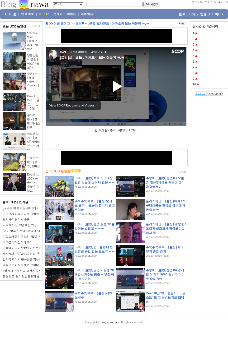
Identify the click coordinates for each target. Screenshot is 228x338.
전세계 (57, 14)
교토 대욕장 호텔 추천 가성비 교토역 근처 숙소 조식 (35, 225)
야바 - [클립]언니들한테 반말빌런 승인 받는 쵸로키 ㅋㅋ (95, 249)
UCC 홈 (10, 14)
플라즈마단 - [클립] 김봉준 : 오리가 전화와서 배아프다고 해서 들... (166, 228)
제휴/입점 (87, 14)
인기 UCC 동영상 (58, 171)
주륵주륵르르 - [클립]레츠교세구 (93, 295)
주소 (113, 130)
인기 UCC (27, 14)
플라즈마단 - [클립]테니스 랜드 (33, 121)
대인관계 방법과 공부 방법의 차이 (24, 214)
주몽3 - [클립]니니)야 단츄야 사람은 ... (33, 81)
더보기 (36, 26)
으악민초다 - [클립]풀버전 (33, 162)
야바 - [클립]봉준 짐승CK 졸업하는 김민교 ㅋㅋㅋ (95, 226)
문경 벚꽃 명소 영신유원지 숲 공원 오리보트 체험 (34, 276)
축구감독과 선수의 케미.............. (25, 242)
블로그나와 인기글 (15, 202)
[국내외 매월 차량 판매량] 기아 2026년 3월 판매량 (35, 208)
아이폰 (71, 14)
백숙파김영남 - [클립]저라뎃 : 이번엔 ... (32, 41)
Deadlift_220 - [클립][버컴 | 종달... (33, 102)
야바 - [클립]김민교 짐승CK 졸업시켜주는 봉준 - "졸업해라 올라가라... (94, 274)
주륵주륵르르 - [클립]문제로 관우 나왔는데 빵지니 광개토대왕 (95, 205)
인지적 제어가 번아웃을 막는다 (22, 259)
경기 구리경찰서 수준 (16, 219)
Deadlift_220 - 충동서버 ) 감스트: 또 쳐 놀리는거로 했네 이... (165, 297)
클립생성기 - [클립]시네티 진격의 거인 (33, 141)
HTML (133, 130)
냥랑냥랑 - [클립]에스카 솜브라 (33, 61)
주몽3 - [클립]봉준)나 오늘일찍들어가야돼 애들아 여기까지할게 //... (165, 182)
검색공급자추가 (219, 2)
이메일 (103, 130)
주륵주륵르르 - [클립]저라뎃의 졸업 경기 (164, 249)
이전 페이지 (62, 23)
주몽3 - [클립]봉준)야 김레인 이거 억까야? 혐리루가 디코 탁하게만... (165, 274)
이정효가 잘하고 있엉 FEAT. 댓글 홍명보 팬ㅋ (32, 236)
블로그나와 (187, 14)
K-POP (44, 14)
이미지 (220, 14)
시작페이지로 (199, 2)
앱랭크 (205, 14)
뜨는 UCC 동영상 (14, 26)
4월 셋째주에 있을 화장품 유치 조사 (25, 271)
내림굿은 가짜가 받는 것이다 (21, 265)
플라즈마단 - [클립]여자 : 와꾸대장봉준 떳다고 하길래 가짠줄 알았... (166, 205)
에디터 (122, 130)
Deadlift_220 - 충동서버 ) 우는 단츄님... (33, 182)
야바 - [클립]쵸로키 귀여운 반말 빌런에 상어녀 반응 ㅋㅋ (95, 180)
